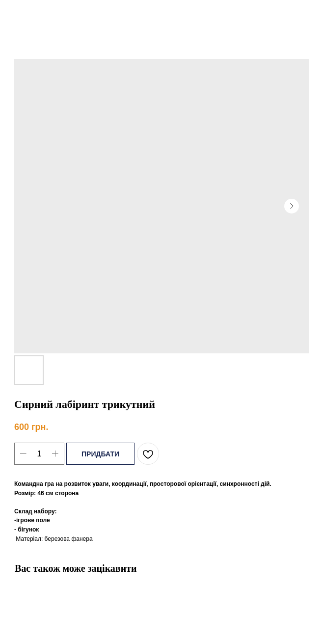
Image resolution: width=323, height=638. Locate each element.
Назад (25, 14)
